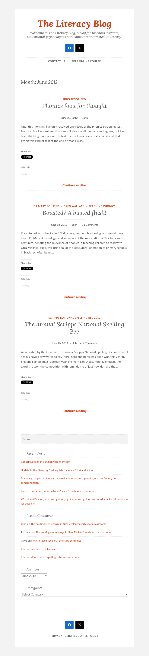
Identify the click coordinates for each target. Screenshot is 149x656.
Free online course (86, 61)
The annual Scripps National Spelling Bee (74, 328)
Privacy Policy (62, 635)
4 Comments (90, 343)
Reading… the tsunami (43, 549)
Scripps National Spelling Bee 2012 (75, 317)
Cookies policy (87, 635)
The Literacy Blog (74, 23)
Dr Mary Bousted (46, 206)
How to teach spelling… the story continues (56, 540)
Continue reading (79, 185)
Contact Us (56, 61)
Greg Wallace (74, 206)
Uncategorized (74, 99)
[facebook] (69, 48)
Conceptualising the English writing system (45, 461)
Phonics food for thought (74, 106)
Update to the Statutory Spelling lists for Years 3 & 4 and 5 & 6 (57, 470)
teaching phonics (102, 206)
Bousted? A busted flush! (74, 212)
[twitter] (79, 48)
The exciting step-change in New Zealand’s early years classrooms (58, 491)
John (85, 117)
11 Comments (90, 224)
